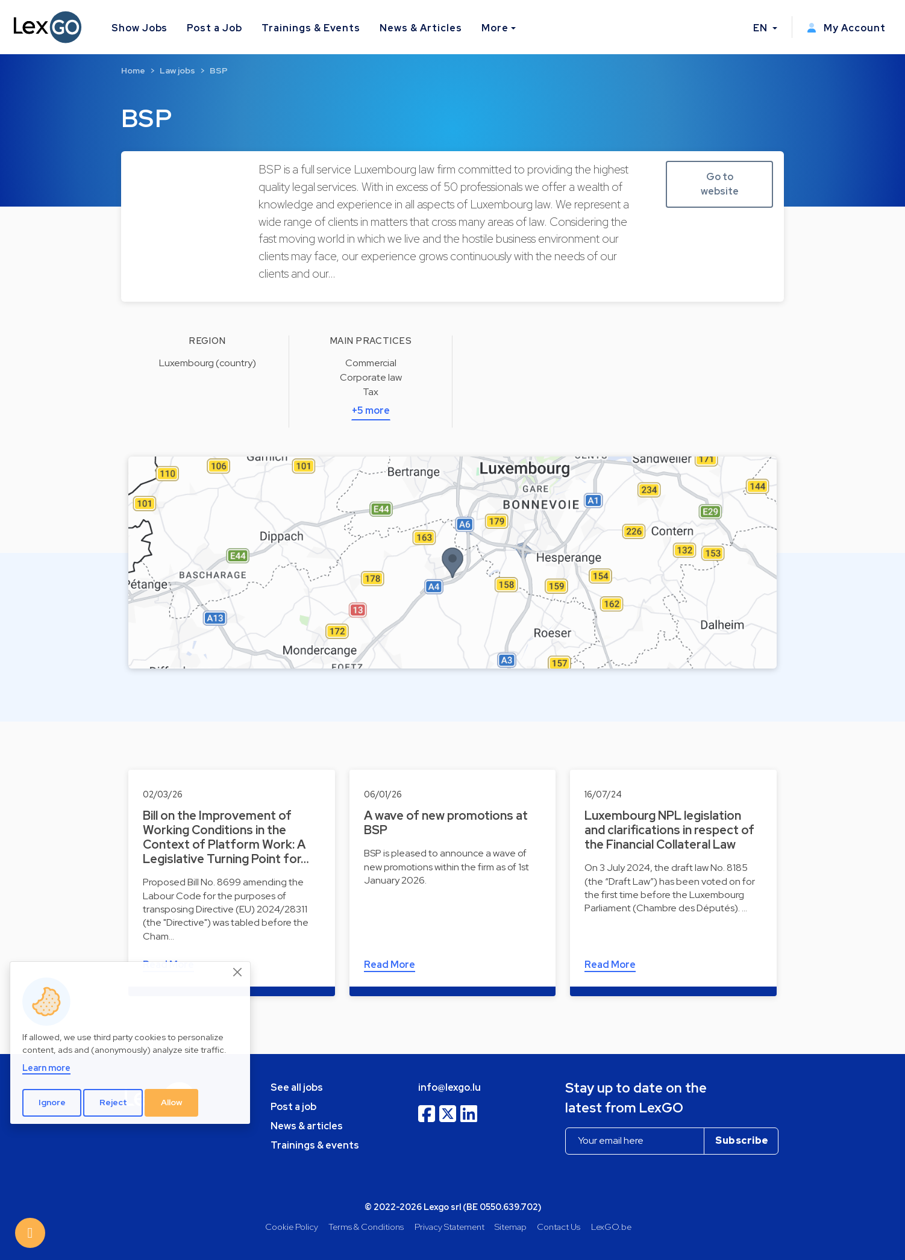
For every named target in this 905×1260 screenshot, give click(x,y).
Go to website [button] (720, 184)
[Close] (238, 972)
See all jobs (297, 1087)
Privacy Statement (449, 1226)
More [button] (495, 28)
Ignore (52, 1102)
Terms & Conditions (366, 1226)
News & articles (307, 1126)
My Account (846, 28)
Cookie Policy (291, 1226)
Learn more (46, 1067)
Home (133, 70)
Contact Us (558, 1226)
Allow (172, 1102)
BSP (219, 70)
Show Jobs (139, 28)
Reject (113, 1102)
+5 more (371, 410)
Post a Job (214, 28)
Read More (389, 964)
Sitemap (511, 1226)
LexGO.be (611, 1226)
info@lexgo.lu (449, 1087)
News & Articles (421, 28)
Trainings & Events (310, 28)
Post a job (293, 1106)
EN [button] (761, 28)
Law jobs (177, 70)
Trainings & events (315, 1145)
